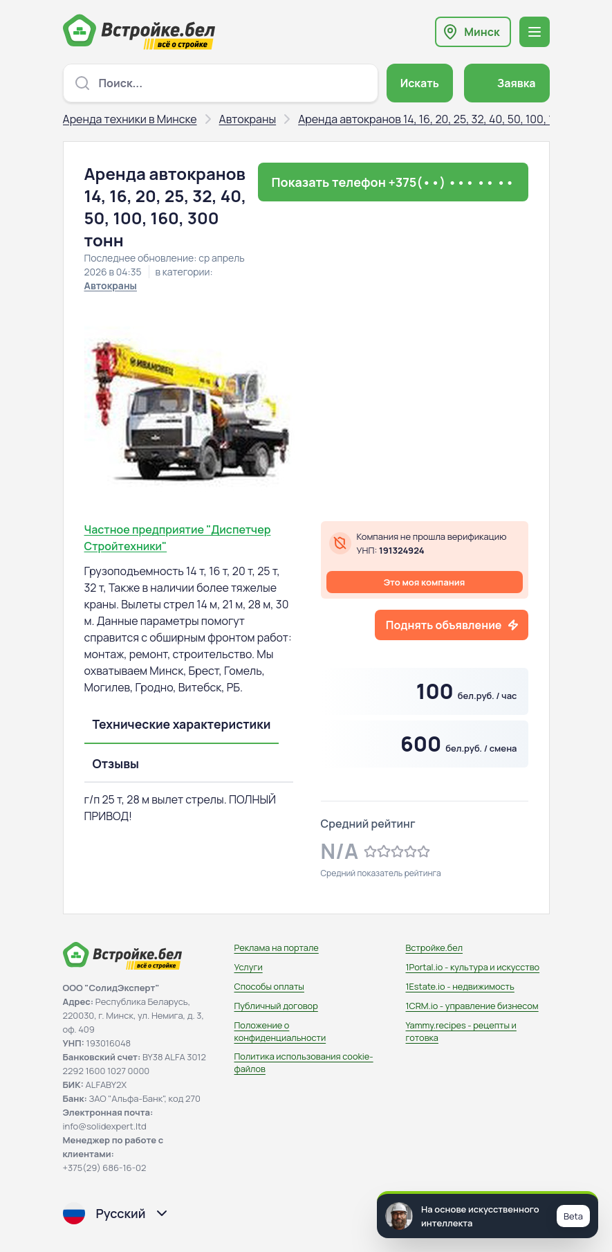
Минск (481, 31)
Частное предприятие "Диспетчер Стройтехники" (177, 538)
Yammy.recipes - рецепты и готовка (461, 1031)
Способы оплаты (269, 986)
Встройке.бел (434, 947)
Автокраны (248, 119)
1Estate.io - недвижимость (460, 986)
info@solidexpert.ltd (105, 1126)
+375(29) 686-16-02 (105, 1167)
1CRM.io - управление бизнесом (472, 1005)
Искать (419, 83)
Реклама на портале (276, 947)
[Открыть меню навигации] (534, 32)
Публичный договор (276, 1005)
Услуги (248, 967)
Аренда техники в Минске (130, 119)
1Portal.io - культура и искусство (473, 967)
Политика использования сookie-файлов (303, 1062)
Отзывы (116, 763)
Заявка (516, 83)
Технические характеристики (182, 724)
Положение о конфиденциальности (280, 1031)
